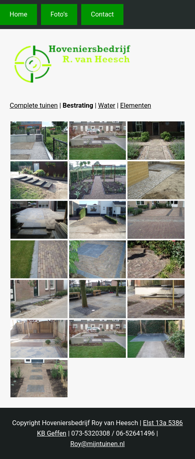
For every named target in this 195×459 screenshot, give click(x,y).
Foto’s (59, 14)
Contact (102, 14)
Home (18, 14)
